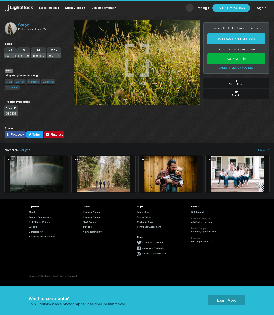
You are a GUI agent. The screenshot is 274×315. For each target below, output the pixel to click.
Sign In (261, 8)
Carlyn (23, 25)
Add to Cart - (236, 59)
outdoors (12, 87)
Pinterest (54, 134)
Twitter (35, 134)
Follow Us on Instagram (154, 253)
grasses (33, 81)
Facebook (15, 134)
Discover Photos (91, 211)
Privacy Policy (144, 216)
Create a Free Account (40, 216)
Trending (87, 226)
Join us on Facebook (153, 247)
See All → (263, 150)
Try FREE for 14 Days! (231, 8)
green (20, 81)
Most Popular (89, 221)
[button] (49, 8)
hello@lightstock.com (202, 241)
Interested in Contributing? (42, 236)
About (32, 211)
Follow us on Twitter (152, 242)
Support (33, 226)
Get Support (197, 211)
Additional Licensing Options (236, 68)
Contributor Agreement (149, 226)
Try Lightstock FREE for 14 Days (236, 39)
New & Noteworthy (92, 231)
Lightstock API (36, 231)
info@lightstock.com (201, 221)
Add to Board (236, 83)
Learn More (226, 300)
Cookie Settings (145, 221)
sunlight (48, 81)
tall (9, 81)
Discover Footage (92, 216)
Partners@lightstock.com (203, 231)
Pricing (203, 8)
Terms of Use (144, 211)
